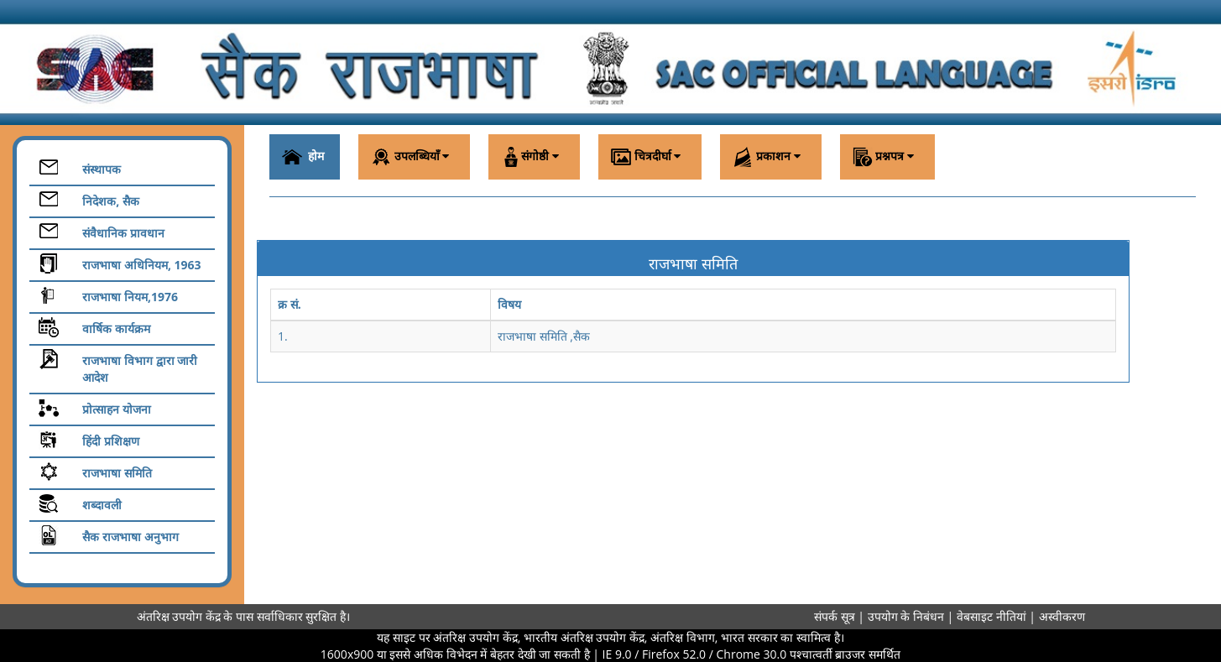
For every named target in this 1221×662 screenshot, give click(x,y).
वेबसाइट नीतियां (993, 616)
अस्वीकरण (1062, 616)
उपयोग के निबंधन (907, 616)
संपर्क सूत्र (834, 616)
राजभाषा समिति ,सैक (544, 336)
